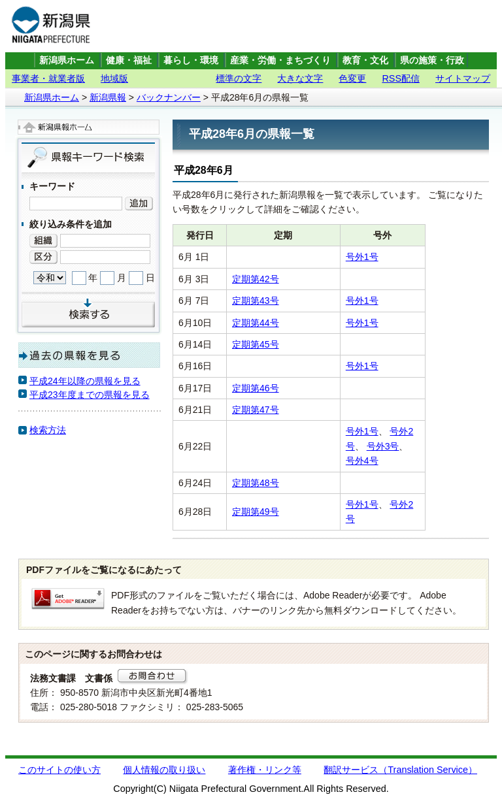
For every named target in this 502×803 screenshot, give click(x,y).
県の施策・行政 (432, 60)
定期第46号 (255, 388)
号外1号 (362, 257)
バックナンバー (169, 97)
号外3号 (383, 446)
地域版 (114, 78)
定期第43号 (255, 300)
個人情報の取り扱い (164, 769)
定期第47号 (255, 409)
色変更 (352, 78)
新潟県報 (108, 97)
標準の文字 (238, 78)
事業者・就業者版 (48, 78)
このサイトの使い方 (59, 769)
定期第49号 (255, 511)
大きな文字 (300, 78)
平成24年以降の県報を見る (85, 381)
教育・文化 (365, 60)
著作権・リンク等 (264, 769)
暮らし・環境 (190, 60)
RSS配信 (401, 78)
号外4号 (362, 460)
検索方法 (47, 430)
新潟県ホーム (66, 60)
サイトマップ (462, 78)
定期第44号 (255, 323)
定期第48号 (255, 483)
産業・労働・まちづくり (280, 60)
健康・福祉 (129, 60)
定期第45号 (255, 344)
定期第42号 (255, 279)
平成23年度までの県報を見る (89, 394)
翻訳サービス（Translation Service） (400, 769)
